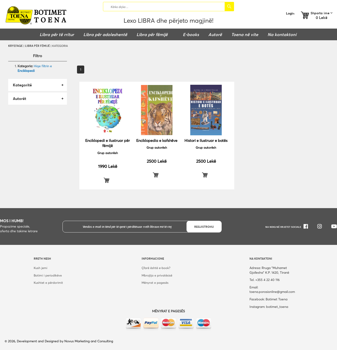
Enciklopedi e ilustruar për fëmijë (107, 143)
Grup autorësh (107, 153)
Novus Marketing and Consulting (88, 341)
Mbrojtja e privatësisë (157, 275)
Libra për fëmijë (37, 46)
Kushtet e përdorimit (48, 282)
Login (290, 13)
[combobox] (168, 6)
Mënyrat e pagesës (155, 282)
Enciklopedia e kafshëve (156, 140)
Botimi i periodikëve (48, 275)
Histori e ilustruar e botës (205, 140)
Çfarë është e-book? (156, 268)
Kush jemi (40, 268)
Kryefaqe (15, 46)
